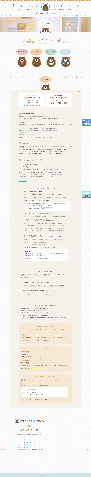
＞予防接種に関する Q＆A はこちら (27, 132)
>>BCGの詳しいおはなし (61, 197)
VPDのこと (23, 180)
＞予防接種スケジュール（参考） (27, 134)
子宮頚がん (28, 223)
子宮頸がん (28, 242)
